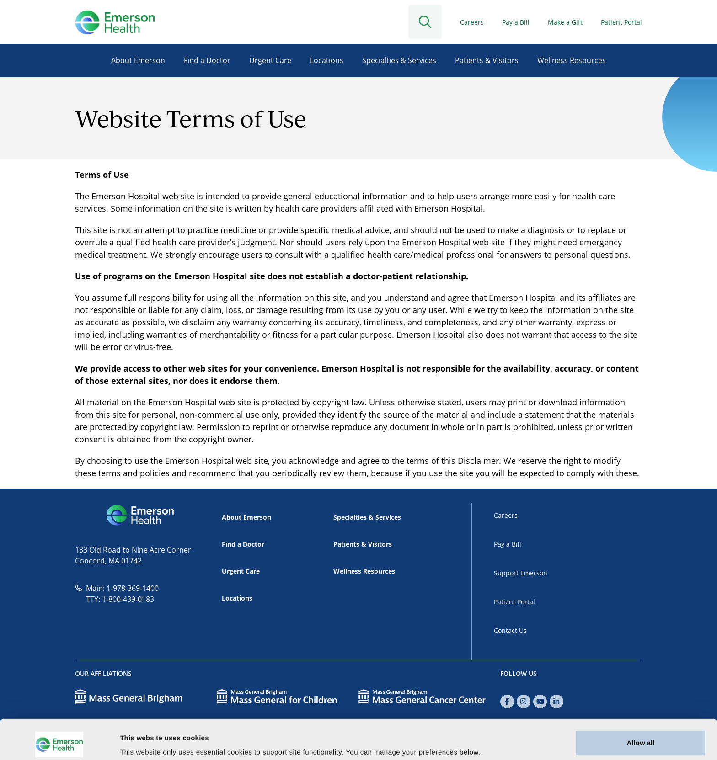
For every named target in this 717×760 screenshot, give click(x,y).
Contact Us (510, 630)
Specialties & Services (399, 60)
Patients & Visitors (487, 60)
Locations (326, 60)
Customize (641, 735)
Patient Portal (621, 22)
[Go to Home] (115, 22)
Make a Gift (565, 22)
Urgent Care (270, 60)
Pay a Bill (516, 22)
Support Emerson (520, 573)
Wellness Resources (571, 60)
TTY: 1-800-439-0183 (120, 599)
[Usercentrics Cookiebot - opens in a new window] (59, 742)
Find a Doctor (207, 60)
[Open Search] (433, 22)
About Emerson (138, 60)
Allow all (641, 706)
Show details (141, 740)
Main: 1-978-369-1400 (122, 588)
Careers (472, 22)
